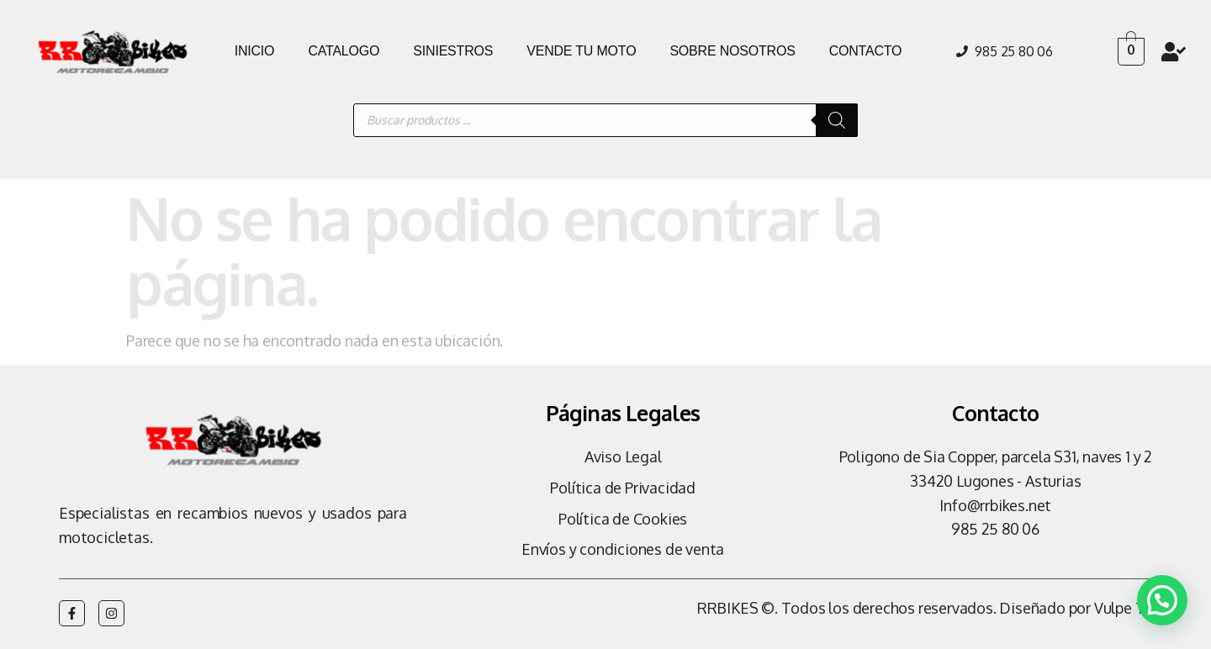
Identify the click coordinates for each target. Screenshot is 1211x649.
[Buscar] (837, 120)
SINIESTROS (453, 51)
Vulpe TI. (1123, 608)
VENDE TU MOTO (581, 51)
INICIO (255, 51)
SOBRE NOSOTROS (732, 51)
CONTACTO (865, 51)
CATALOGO (343, 51)
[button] (1161, 598)
